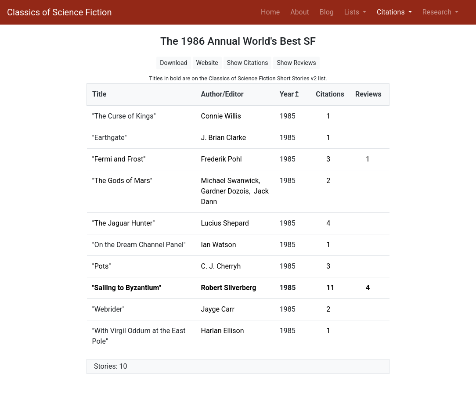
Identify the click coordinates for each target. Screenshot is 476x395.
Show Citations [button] (247, 62)
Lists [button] (352, 12)
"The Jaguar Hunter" (123, 223)
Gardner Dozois (225, 191)
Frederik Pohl (221, 159)
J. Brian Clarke (223, 137)
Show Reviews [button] (296, 62)
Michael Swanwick (230, 180)
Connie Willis (221, 116)
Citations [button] (392, 12)
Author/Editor (222, 94)
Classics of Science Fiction (59, 12)
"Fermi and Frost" (119, 159)
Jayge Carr (217, 309)
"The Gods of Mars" (122, 180)
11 (330, 288)
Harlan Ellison (222, 331)
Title (99, 94)
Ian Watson (218, 245)
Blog (327, 12)
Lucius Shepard (225, 223)
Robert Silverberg (228, 288)
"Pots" (101, 266)
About (299, 12)
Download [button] (173, 62)
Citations (330, 94)
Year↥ (289, 94)
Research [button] (437, 12)
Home (272, 11)
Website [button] (207, 62)
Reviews (368, 94)
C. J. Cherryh (221, 266)
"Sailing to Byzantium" (126, 288)
